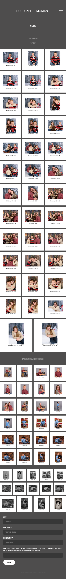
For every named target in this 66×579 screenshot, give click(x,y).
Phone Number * (8, 538)
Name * (5, 517)
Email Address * (7, 527)
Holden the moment (33, 11)
